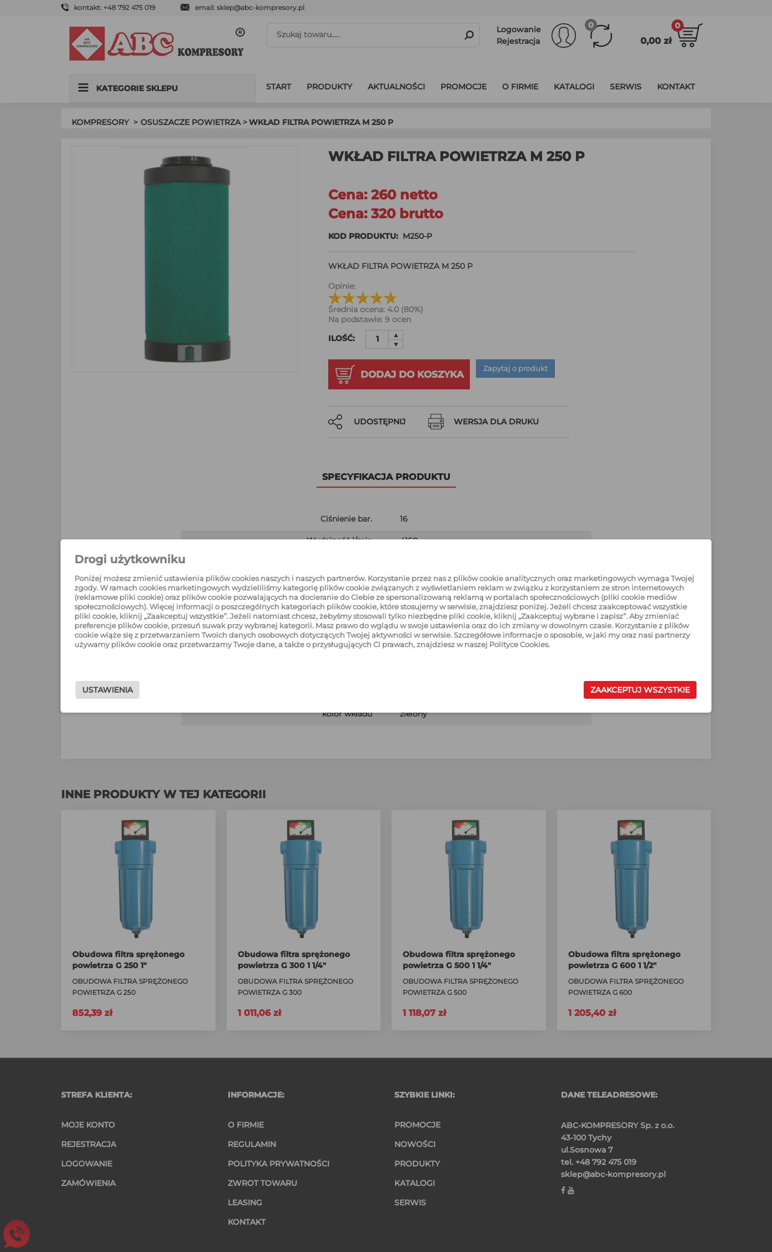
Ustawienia (162, 690)
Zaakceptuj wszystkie (585, 690)
